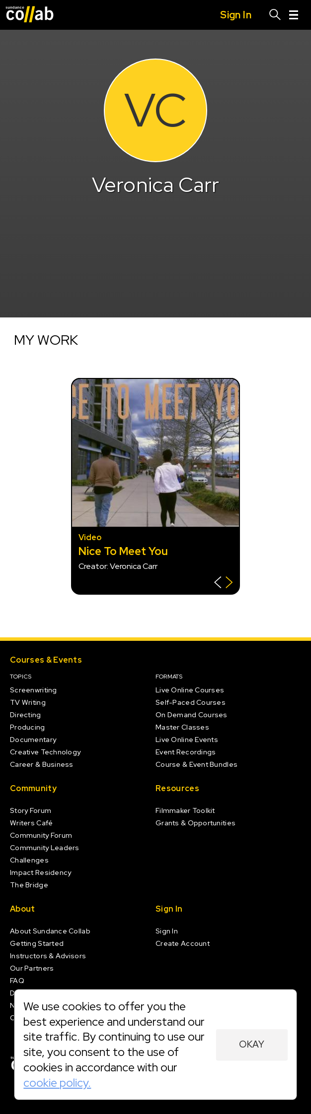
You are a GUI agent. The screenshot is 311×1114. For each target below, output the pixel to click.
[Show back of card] (223, 583)
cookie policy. (57, 1082)
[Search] (275, 15)
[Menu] (293, 15)
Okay (251, 1044)
